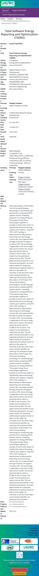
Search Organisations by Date (13, 15)
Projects (10, 18)
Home (2, 18)
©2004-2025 (33, 535)
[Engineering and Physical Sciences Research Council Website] (29, 541)
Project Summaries (19, 10)
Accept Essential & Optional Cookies (19, 566)
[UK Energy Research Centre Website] (29, 548)
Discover (5, 10)
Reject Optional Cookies (19, 570)
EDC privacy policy (19, 573)
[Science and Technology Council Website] (10, 541)
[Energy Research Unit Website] (10, 548)
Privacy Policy (33, 533)
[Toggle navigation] (35, 4)
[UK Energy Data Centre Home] (7, 4)
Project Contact (24, 177)
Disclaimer (34, 530)
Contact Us (34, 528)
